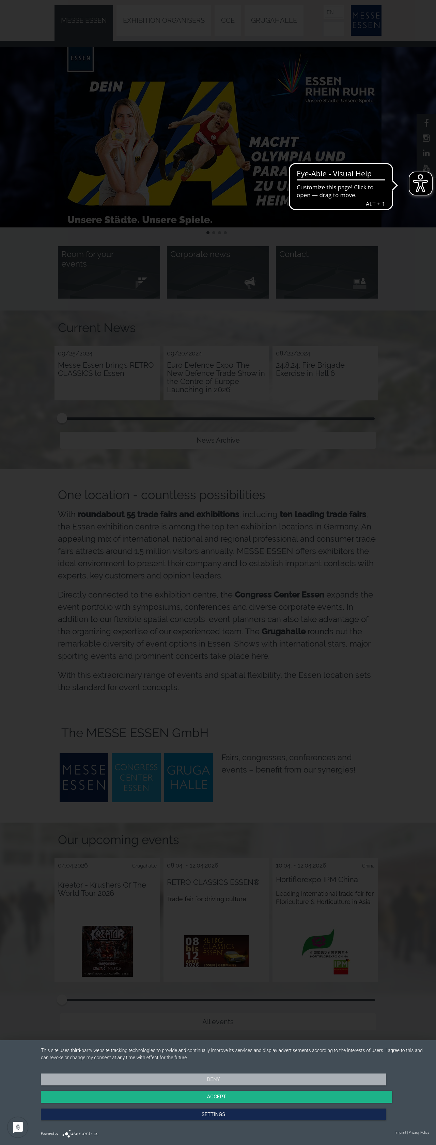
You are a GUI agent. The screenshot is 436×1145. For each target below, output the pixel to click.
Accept (235, 1119)
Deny (99, 1119)
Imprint (400, 1132)
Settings (371, 1119)
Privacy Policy (419, 1132)
